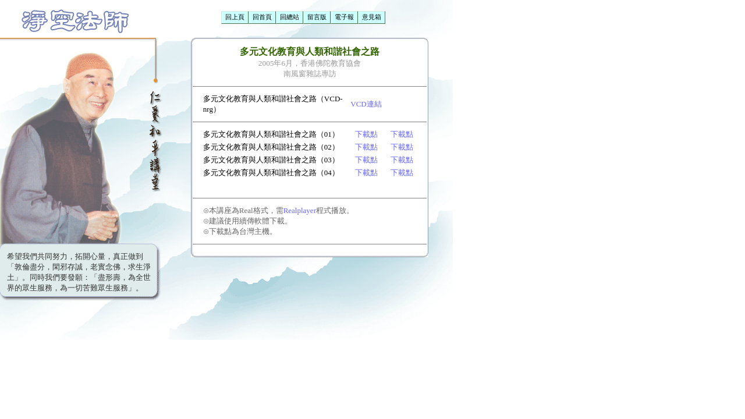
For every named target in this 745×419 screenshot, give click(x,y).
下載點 (366, 134)
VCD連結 (365, 104)
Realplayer (299, 210)
